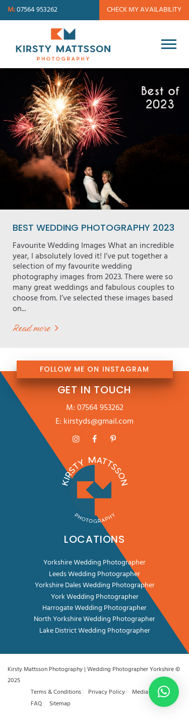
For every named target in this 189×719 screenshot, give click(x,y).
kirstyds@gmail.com (99, 421)
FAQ (36, 704)
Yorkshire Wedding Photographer (94, 563)
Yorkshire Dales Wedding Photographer (95, 585)
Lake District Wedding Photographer (94, 631)
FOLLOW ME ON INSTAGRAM (94, 369)
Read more (31, 328)
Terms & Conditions (56, 692)
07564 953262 (100, 408)
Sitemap (60, 704)
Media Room (148, 692)
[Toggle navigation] (168, 44)
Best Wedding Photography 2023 (93, 227)
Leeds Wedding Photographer (94, 574)
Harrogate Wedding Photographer (94, 608)
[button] (164, 692)
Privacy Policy (106, 692)
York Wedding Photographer (95, 597)
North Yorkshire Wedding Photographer (94, 619)
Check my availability (144, 10)
